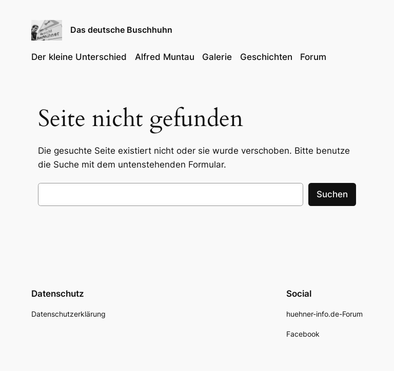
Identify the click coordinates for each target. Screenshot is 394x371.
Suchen (332, 194)
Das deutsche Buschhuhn (121, 30)
